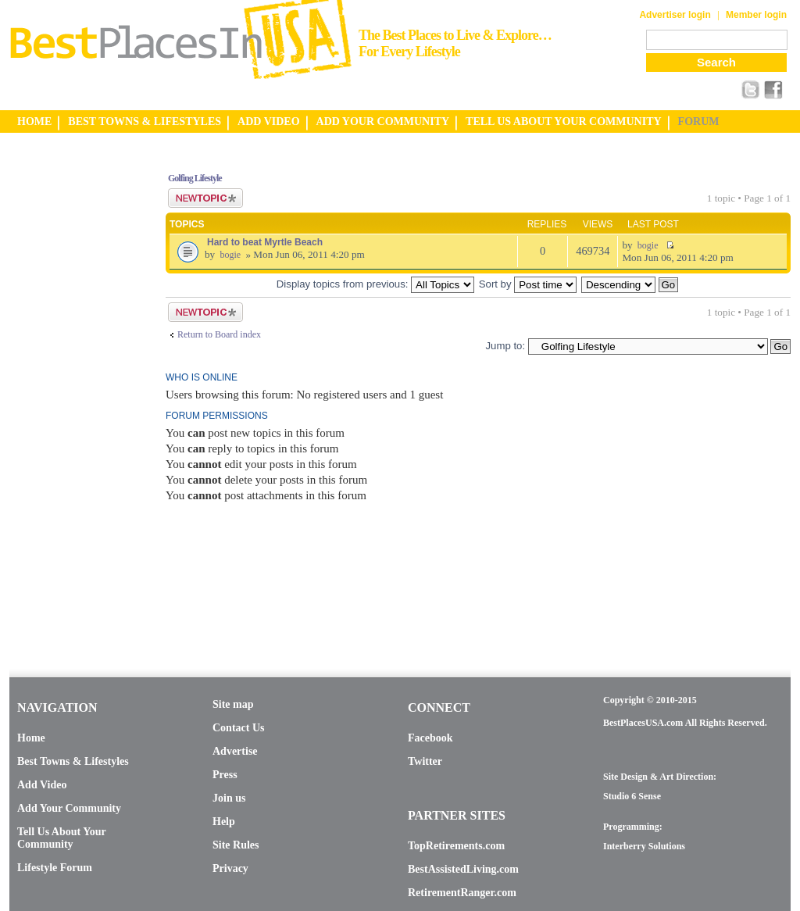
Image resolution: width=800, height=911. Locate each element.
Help (223, 821)
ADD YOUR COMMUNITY (383, 121)
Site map (233, 704)
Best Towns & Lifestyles (73, 761)
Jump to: (505, 346)
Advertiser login (674, 14)
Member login (756, 14)
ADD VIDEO (268, 121)
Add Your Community (69, 808)
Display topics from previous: (375, 284)
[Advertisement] (71, 393)
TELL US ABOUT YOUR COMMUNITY (563, 121)
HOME (34, 121)
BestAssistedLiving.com (463, 869)
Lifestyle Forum (54, 867)
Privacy (230, 868)
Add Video (41, 785)
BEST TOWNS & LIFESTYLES (144, 121)
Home (31, 738)
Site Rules (235, 845)
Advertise (235, 751)
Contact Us (238, 728)
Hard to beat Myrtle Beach (265, 242)
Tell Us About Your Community (61, 838)
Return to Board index (219, 334)
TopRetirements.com (456, 846)
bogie (230, 254)
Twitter (425, 761)
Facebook (430, 738)
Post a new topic (205, 198)
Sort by (528, 284)
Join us (228, 798)
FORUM (699, 121)
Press (225, 775)
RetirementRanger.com (462, 892)
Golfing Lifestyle (195, 178)
